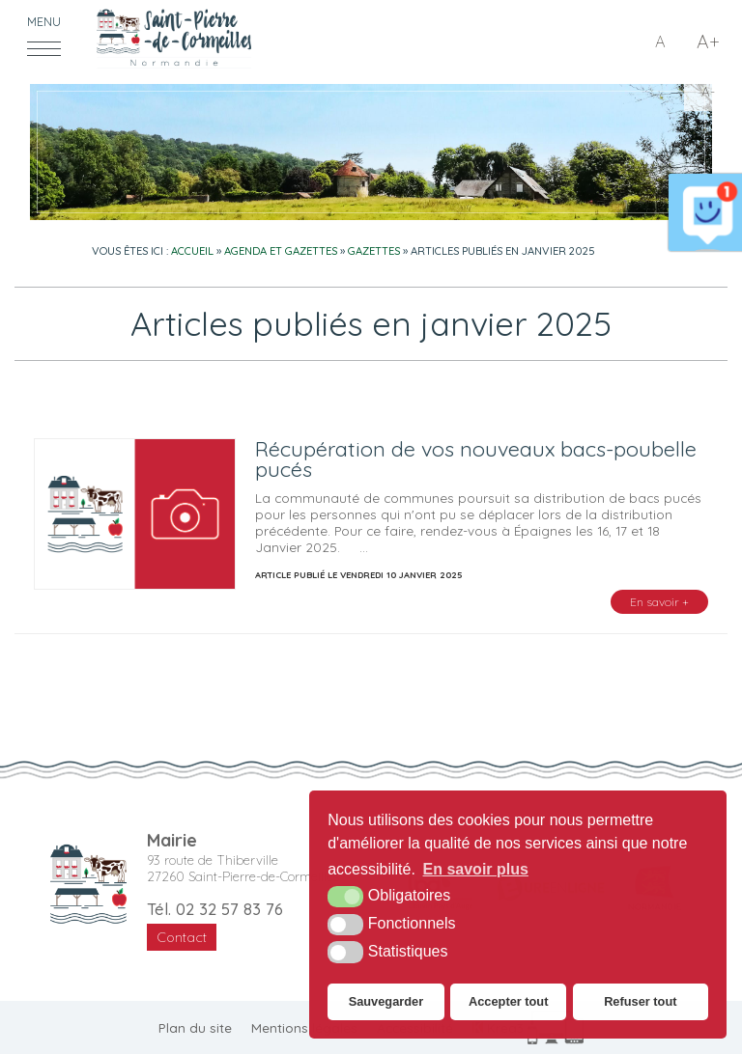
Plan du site (195, 1027)
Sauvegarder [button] (386, 1001)
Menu (44, 21)
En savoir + (659, 602)
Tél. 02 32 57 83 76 (215, 909)
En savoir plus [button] (475, 869)
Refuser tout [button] (640, 1001)
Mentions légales (304, 1027)
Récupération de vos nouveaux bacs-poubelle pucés (476, 459)
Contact (182, 937)
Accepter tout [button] (508, 1001)
